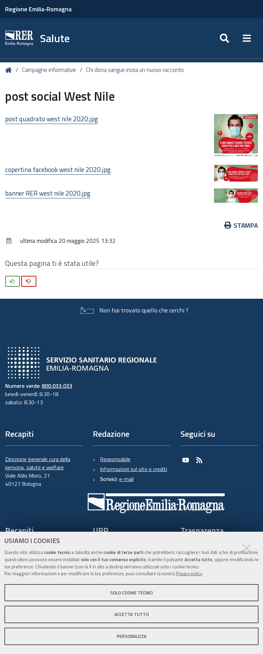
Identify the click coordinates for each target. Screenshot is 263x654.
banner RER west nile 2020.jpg (47, 193)
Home (9, 70)
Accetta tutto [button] (131, 614)
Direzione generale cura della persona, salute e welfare (37, 463)
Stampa (241, 225)
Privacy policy (189, 573)
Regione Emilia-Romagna (38, 9)
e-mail (126, 479)
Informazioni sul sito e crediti (133, 469)
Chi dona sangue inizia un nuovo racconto (135, 69)
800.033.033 (57, 386)
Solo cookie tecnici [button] (131, 592)
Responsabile (115, 459)
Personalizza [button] (132, 636)
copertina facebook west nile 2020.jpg (58, 169)
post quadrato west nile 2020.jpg (51, 119)
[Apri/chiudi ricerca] (224, 38)
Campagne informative (49, 69)
